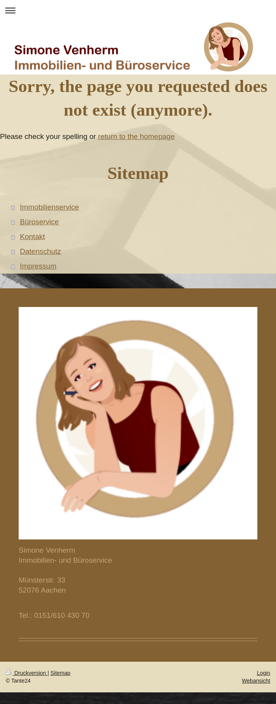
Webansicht (256, 681)
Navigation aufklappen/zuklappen (138, 10)
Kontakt (32, 236)
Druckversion (26, 673)
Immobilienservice (49, 207)
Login (263, 673)
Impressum (38, 266)
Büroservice (39, 222)
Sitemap (60, 673)
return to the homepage (136, 136)
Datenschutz (40, 251)
